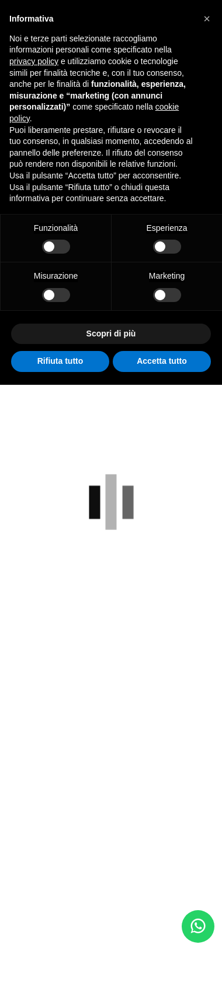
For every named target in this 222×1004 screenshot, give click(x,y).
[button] (206, 18)
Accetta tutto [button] (162, 361)
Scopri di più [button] (111, 333)
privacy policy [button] (33, 61)
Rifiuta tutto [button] (60, 361)
